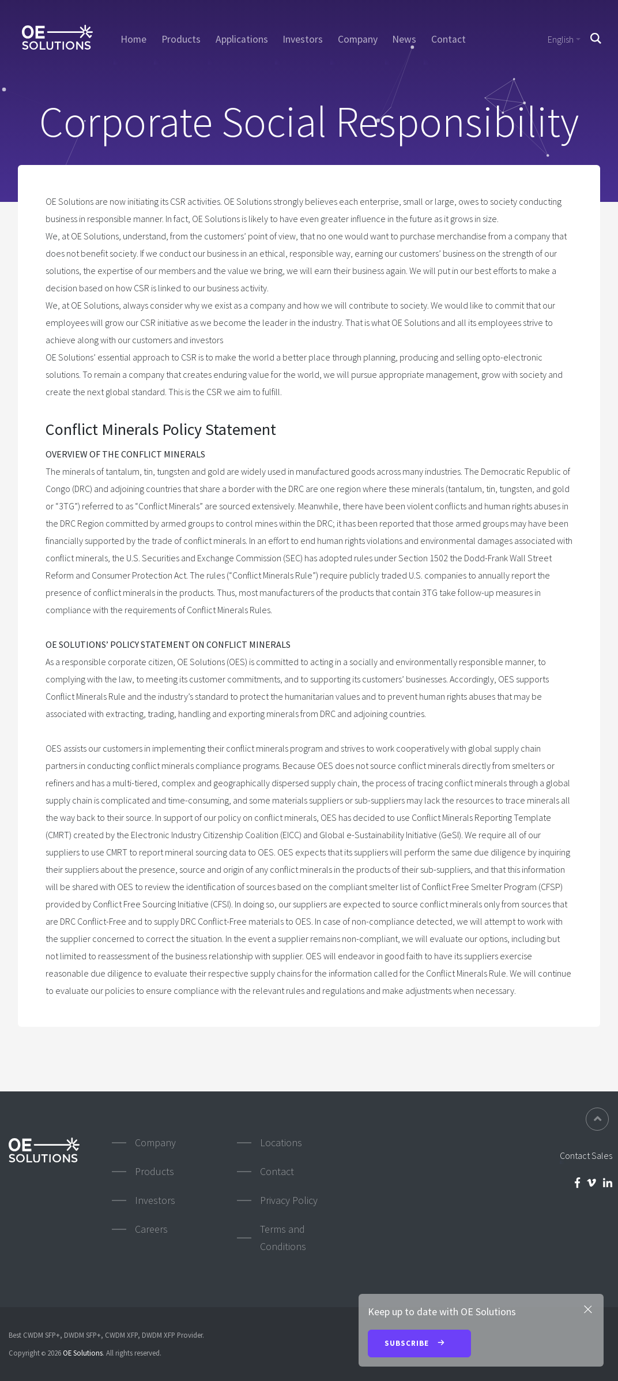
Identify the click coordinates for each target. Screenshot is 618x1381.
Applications (242, 39)
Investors (302, 39)
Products (181, 39)
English (561, 39)
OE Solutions (83, 1352)
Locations (281, 1142)
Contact (448, 39)
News (404, 39)
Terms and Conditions (283, 1237)
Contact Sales (586, 1155)
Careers (151, 1229)
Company (358, 39)
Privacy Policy (289, 1200)
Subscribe (419, 1344)
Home (133, 39)
